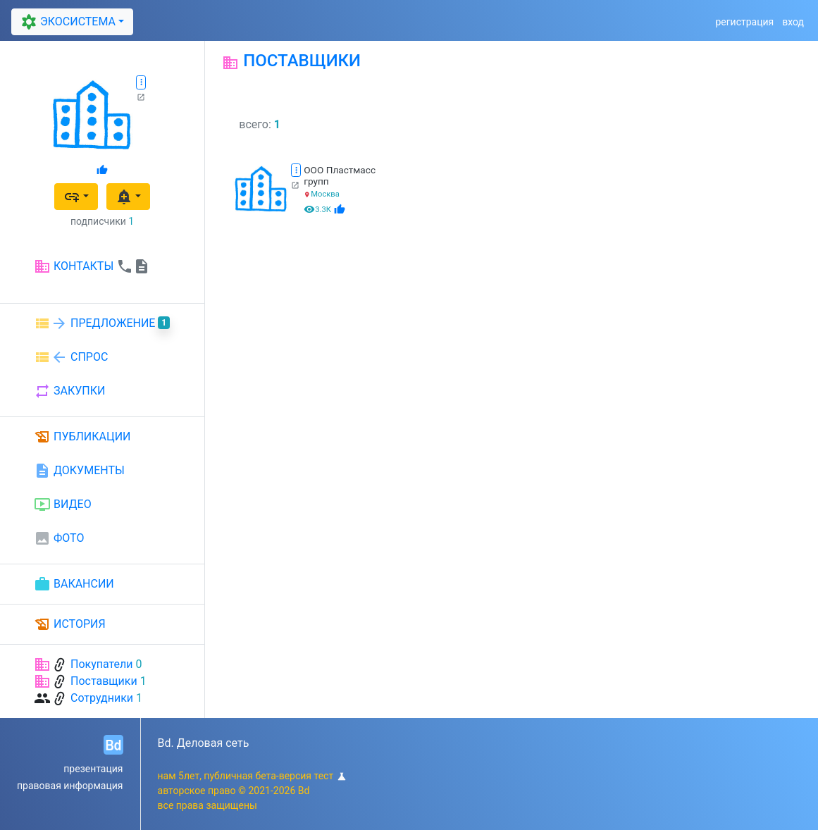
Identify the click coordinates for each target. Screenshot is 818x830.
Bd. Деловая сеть (203, 743)
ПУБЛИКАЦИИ (82, 436)
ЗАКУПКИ (69, 391)
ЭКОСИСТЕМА (67, 22)
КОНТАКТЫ (92, 266)
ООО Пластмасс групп (340, 175)
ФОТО (59, 538)
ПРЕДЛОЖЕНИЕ (102, 323)
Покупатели (101, 664)
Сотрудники (101, 698)
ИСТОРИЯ (70, 624)
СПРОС (71, 357)
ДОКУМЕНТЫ (79, 470)
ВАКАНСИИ (74, 584)
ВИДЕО (63, 504)
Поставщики (103, 681)
